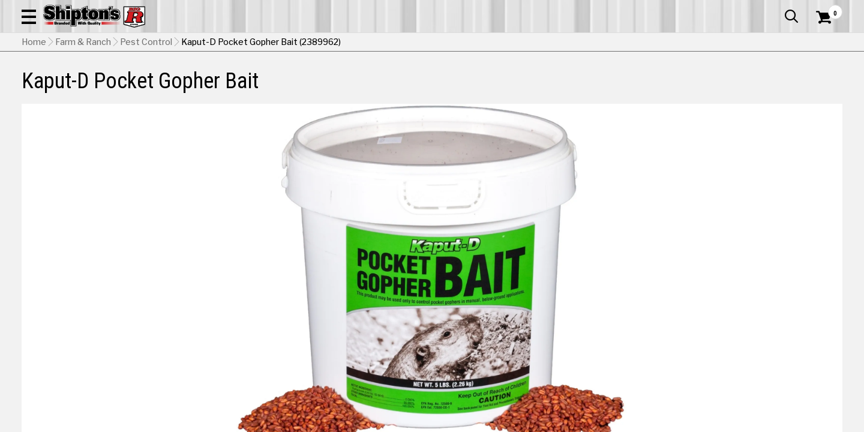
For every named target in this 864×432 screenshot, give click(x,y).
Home (34, 117)
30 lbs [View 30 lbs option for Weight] (782, 292)
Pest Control (146, 117)
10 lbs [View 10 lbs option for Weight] (700, 292)
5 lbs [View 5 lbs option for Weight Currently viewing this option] (619, 292)
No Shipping (633, 322)
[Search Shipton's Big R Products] (391, 43)
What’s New (775, 9)
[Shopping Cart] (822, 43)
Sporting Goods (757, 88)
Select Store (758, 322)
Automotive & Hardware (206, 88)
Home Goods (390, 88)
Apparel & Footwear (85, 88)
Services (825, 9)
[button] (473, 43)
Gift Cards (722, 9)
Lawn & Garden (589, 88)
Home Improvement (487, 88)
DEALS (820, 87)
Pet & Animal (671, 88)
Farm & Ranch (308, 88)
